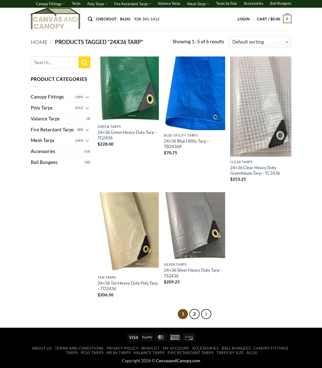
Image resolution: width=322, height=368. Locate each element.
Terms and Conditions (79, 348)
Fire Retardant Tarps (132, 3)
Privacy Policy (122, 348)
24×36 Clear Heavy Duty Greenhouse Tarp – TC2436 (255, 170)
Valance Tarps (169, 3)
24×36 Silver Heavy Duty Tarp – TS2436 (193, 272)
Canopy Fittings (50, 3)
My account (176, 348)
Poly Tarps (97, 3)
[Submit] (84, 62)
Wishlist (150, 348)
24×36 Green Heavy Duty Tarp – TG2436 (127, 135)
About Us (42, 348)
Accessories (253, 3)
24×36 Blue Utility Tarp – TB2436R (186, 143)
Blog (125, 19)
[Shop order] (260, 42)
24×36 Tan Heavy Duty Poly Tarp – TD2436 (128, 285)
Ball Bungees (280, 3)
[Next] (206, 314)
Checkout (106, 19)
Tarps (76, 3)
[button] (244, 18)
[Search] (90, 19)
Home (39, 42)
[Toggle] (87, 97)
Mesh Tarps (198, 3)
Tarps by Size (226, 3)
